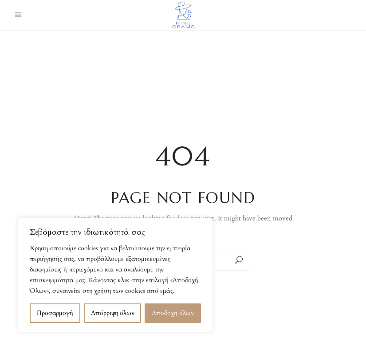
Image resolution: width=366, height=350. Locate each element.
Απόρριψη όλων (112, 313)
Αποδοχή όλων (173, 313)
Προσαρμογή (55, 313)
